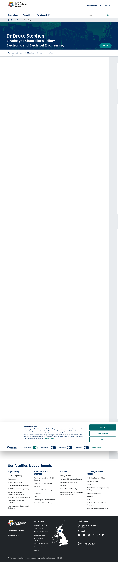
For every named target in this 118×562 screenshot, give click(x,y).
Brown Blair (22, 133)
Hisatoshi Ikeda (16, 315)
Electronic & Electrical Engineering (19, 497)
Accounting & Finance (93, 481)
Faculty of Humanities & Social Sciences (44, 479)
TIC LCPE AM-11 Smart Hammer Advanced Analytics (29, 368)
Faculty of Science (66, 476)
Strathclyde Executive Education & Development (98, 504)
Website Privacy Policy (41, 525)
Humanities (37, 493)
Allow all (102, 538)
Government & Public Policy (43, 490)
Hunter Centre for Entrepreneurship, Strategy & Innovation (98, 489)
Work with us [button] (29, 15)
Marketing (90, 496)
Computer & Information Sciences (71, 479)
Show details (96, 558)
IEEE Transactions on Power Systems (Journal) (27, 323)
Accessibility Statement (41, 532)
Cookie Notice (38, 528)
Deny (102, 550)
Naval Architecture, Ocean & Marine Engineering (19, 507)
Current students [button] (94, 5)
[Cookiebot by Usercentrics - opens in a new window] (12, 558)
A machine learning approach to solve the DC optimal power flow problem (36, 194)
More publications (21, 209)
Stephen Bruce (23, 117)
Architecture (12, 479)
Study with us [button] (14, 15)
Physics (63, 486)
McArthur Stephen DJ (35, 181)
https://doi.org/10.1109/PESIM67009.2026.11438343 (28, 124)
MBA (88, 500)
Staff (16, 20)
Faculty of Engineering (15, 476)
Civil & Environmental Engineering (18, 489)
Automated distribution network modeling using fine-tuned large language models (39, 114)
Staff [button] (107, 5)
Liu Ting (22, 149)
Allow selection (103, 544)
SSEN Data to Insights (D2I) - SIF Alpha (24, 358)
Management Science (94, 493)
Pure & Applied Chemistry (68, 489)
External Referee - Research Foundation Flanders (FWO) (30, 307)
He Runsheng (15, 197)
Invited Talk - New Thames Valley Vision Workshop (28, 290)
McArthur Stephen (52, 133)
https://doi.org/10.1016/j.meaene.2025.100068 (26, 156)
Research (40, 53)
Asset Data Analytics (18, 391)
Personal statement (15, 53)
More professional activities (25, 335)
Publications (29, 53)
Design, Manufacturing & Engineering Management (16, 493)
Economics (90, 484)
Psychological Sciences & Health (44, 500)
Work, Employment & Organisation (97, 508)
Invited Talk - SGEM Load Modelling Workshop (26, 299)
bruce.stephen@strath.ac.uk (24, 447)
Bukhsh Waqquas (25, 197)
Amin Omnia (14, 133)
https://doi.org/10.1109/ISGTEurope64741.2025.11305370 (30, 172)
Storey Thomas (30, 149)
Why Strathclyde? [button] (45, 15)
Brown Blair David (36, 165)
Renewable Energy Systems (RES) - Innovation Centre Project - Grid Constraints (38, 401)
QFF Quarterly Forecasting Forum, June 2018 (26, 282)
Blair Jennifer (15, 149)
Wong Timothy (40, 149)
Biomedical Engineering (15, 482)
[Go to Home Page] (8, 20)
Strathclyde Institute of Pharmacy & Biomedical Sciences (71, 493)
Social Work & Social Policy (43, 503)
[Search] (108, 15)
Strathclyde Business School (96, 478)
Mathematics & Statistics (68, 482)
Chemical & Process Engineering (18, 486)
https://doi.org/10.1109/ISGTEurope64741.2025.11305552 (30, 190)
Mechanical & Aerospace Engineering (16, 502)
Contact (105, 45)
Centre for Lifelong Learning (43, 483)
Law (35, 496)
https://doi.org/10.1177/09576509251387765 (25, 140)
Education (37, 487)
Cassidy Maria (15, 181)
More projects (19, 413)
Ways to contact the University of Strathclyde (88, 526)
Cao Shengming (37, 197)
